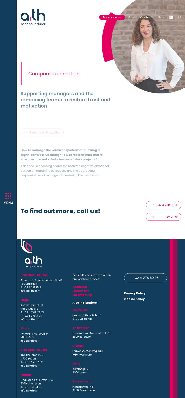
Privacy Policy (134, 293)
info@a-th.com (30, 291)
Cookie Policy (134, 299)
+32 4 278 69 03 (146, 277)
